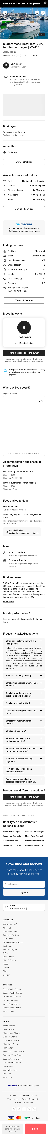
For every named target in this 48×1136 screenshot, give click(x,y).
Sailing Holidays (10, 1070)
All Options (7, 1077)
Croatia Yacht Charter (12, 997)
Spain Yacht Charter (11, 1004)
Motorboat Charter (11, 1044)
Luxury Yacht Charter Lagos (13, 841)
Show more (8, 601)
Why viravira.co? (10, 924)
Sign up (24, 892)
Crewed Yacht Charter (12, 1059)
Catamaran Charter (11, 1040)
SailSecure (8, 946)
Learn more (34, 231)
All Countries (8, 1011)
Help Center (8, 939)
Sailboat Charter (10, 1037)
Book (35, 1128)
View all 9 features (24, 300)
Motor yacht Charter (11, 1033)
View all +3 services (24, 209)
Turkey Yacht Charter (12, 989)
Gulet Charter (8, 1029)
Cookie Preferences (24, 1103)
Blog (5, 971)
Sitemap (12, 1096)
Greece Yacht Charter (12, 993)
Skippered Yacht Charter (13, 1051)
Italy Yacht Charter (11, 1000)
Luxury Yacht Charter (12, 1062)
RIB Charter (8, 1048)
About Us (7, 928)
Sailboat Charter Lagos (34, 832)
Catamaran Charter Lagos (13, 836)
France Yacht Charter (12, 1008)
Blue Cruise (8, 1066)
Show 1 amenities (24, 162)
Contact (6, 975)
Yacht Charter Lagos (11, 832)
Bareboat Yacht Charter (13, 1055)
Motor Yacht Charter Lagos (35, 836)
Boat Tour (7, 1074)
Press (5, 964)
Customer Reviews (11, 935)
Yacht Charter (9, 1026)
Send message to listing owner (24, 353)
